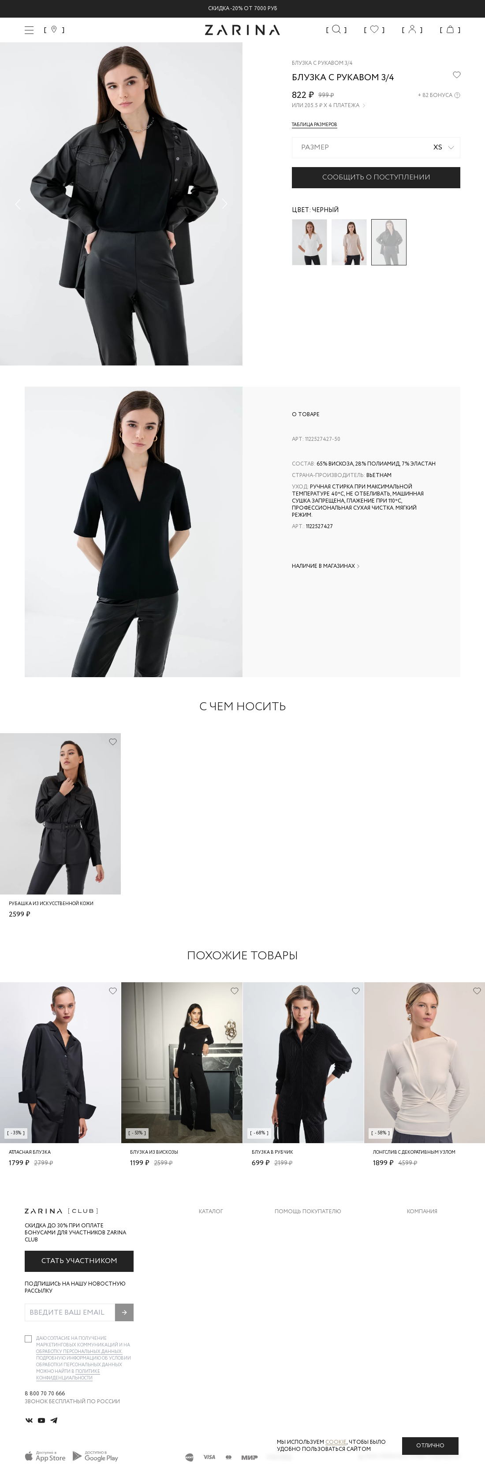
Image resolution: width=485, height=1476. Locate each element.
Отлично (430, 1446)
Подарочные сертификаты (315, 1296)
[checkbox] (28, 1338)
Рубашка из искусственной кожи (51, 904)
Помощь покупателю (308, 1211)
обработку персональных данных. (79, 1352)
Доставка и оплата (304, 1225)
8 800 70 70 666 (45, 1394)
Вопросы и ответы (303, 1260)
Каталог (211, 1211)
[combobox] (376, 147)
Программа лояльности (311, 1278)
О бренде (420, 1225)
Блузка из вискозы (154, 1152)
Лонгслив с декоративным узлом (414, 1152)
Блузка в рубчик (272, 1152)
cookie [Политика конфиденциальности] (336, 1442)
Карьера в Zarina (430, 1243)
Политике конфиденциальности (68, 1375)
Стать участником (79, 1261)
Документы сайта (302, 1313)
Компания (422, 1211)
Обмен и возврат (300, 1243)
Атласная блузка (30, 1152)
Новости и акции (433, 1278)
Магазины (421, 1296)
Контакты (422, 1260)
